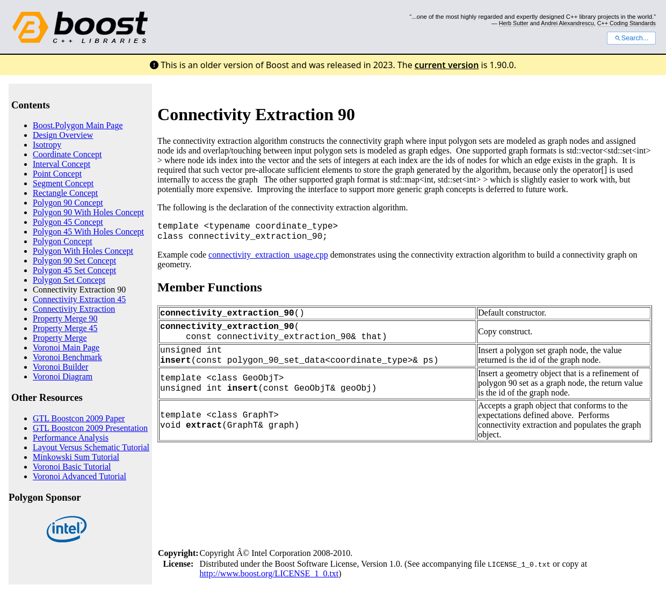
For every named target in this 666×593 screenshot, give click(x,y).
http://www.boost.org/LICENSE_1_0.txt (269, 573)
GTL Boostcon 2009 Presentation (90, 428)
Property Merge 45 (65, 328)
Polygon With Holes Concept (83, 250)
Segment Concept (63, 183)
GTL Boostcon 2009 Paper (79, 418)
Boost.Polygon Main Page (78, 125)
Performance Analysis (70, 437)
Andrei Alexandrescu (567, 23)
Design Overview (63, 135)
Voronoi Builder (60, 366)
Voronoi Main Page (66, 347)
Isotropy (47, 144)
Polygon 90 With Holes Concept (88, 212)
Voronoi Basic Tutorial (72, 466)
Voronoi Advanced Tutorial (79, 476)
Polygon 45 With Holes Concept (88, 231)
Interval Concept (61, 164)
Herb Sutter (514, 23)
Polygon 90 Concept (68, 202)
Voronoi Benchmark (67, 357)
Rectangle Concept (65, 192)
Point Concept (57, 173)
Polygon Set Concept (69, 279)
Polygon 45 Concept (68, 221)
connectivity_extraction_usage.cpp (268, 254)
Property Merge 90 (65, 318)
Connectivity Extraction (74, 308)
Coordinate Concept (67, 154)
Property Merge (60, 337)
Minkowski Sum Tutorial (76, 457)
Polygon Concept (62, 241)
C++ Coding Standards (626, 23)
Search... (631, 38)
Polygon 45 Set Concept (74, 270)
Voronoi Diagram (62, 376)
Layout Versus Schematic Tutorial (91, 447)
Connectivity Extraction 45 (79, 299)
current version (447, 65)
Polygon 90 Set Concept (74, 260)
